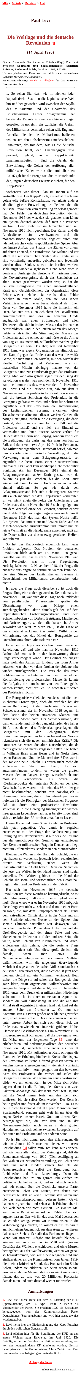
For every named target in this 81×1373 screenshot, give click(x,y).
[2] (61, 1039)
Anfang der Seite (40, 1362)
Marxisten (30, 3)
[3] (25, 1148)
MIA (5, 3)
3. (4, 1333)
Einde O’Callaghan (42, 80)
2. (4, 1324)
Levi (42, 3)
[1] (53, 43)
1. (4, 1299)
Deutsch (16, 3)
